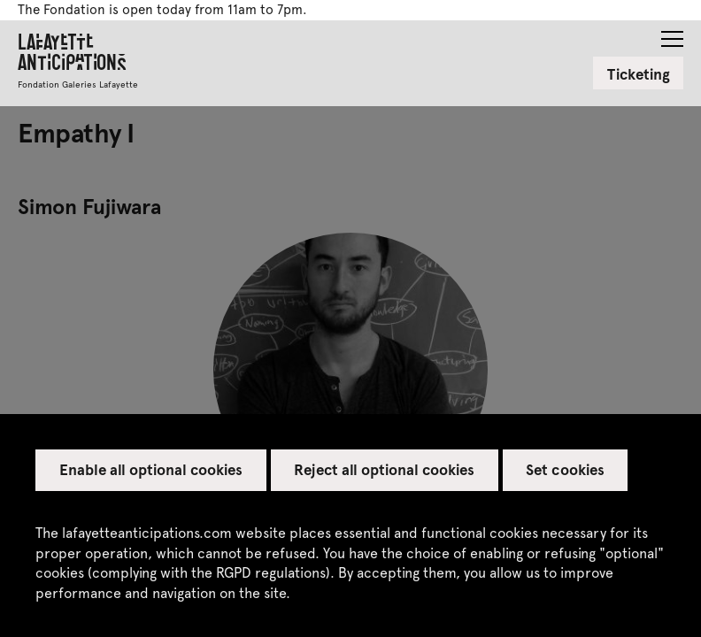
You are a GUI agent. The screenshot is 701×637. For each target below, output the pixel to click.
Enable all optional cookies (151, 469)
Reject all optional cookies (384, 469)
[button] (672, 33)
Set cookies (565, 469)
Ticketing (638, 73)
